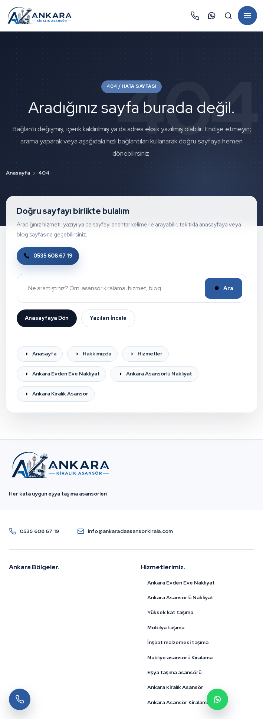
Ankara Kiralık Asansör (175, 687)
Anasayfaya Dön (47, 318)
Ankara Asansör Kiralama (178, 702)
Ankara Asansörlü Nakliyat (180, 597)
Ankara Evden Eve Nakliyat (181, 582)
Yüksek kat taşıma (170, 612)
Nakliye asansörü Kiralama (180, 657)
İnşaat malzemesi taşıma (177, 642)
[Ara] (228, 16)
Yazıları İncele (108, 318)
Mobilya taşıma (165, 627)
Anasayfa (18, 172)
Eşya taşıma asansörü (174, 672)
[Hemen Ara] (195, 16)
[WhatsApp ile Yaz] (211, 16)
